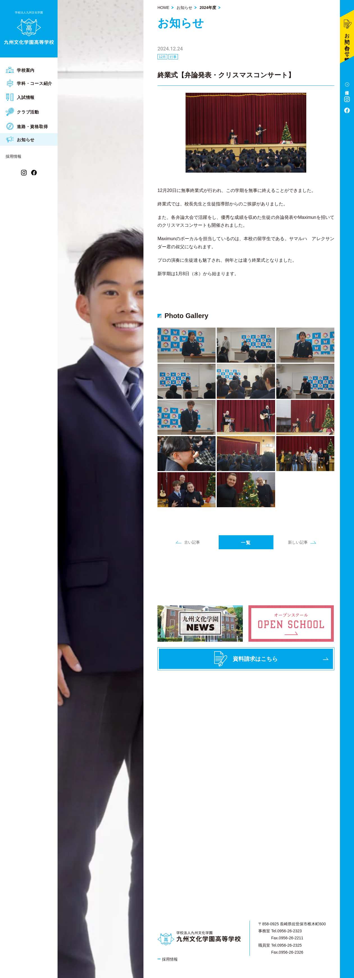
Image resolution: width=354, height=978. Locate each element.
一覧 (246, 542)
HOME (163, 7)
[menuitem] (29, 70)
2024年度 (208, 7)
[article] (245, 232)
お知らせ (184, 7)
